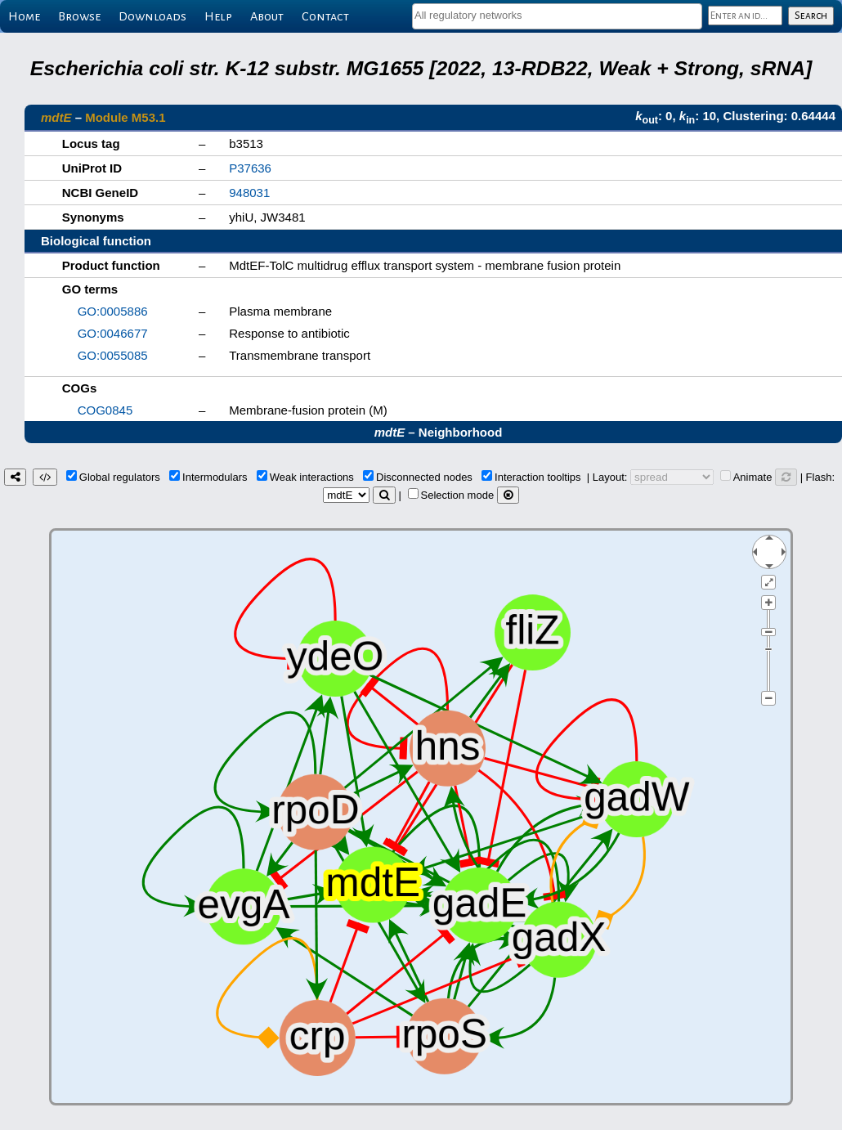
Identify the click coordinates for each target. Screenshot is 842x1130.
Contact (325, 16)
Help (218, 16)
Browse (79, 16)
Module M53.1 (125, 117)
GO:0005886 (113, 311)
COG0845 (105, 410)
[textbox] (557, 15)
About (267, 16)
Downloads (152, 16)
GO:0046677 (113, 333)
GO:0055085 (113, 355)
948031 (249, 193)
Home (24, 16)
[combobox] (557, 16)
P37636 (250, 168)
